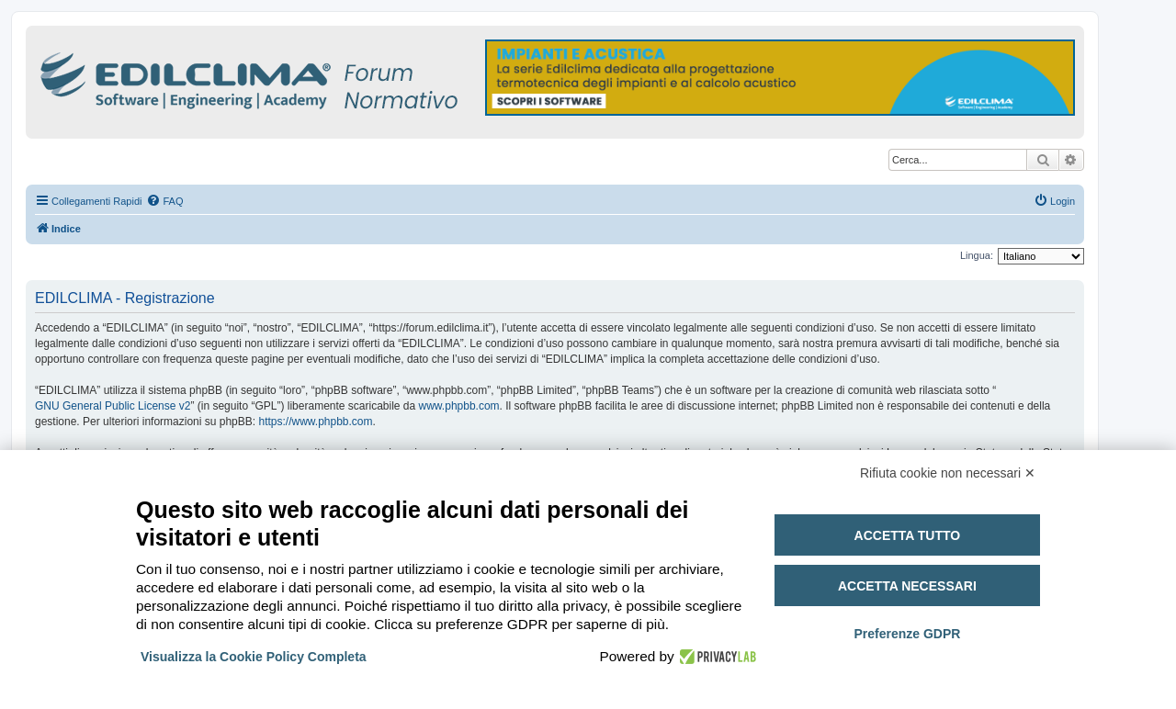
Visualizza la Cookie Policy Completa (254, 656)
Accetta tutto (907, 535)
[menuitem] (164, 201)
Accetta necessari (907, 586)
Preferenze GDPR (907, 633)
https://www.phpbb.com (315, 421)
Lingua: (976, 255)
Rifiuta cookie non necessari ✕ (947, 473)
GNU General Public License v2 (112, 406)
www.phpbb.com (459, 406)
